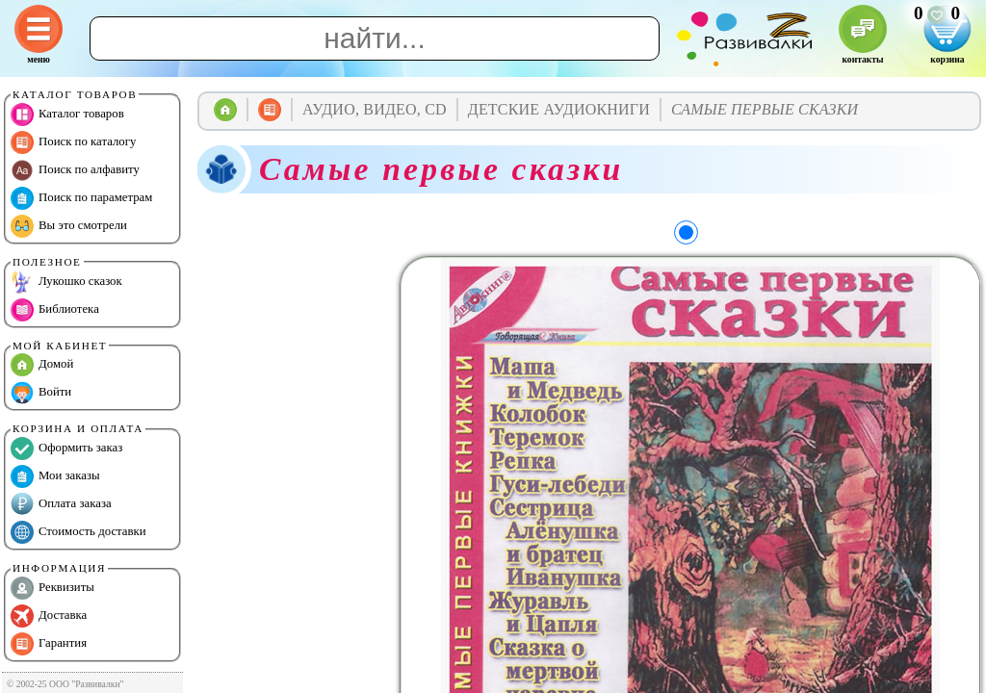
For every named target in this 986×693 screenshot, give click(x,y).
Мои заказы (55, 476)
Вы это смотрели (69, 226)
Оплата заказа (61, 504)
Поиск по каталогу (73, 142)
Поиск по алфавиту (75, 170)
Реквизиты (52, 588)
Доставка (49, 616)
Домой (42, 364)
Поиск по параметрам (81, 198)
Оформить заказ (66, 448)
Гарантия (49, 643)
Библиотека (55, 309)
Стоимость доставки (78, 532)
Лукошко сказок (66, 282)
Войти (41, 392)
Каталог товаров (67, 114)
